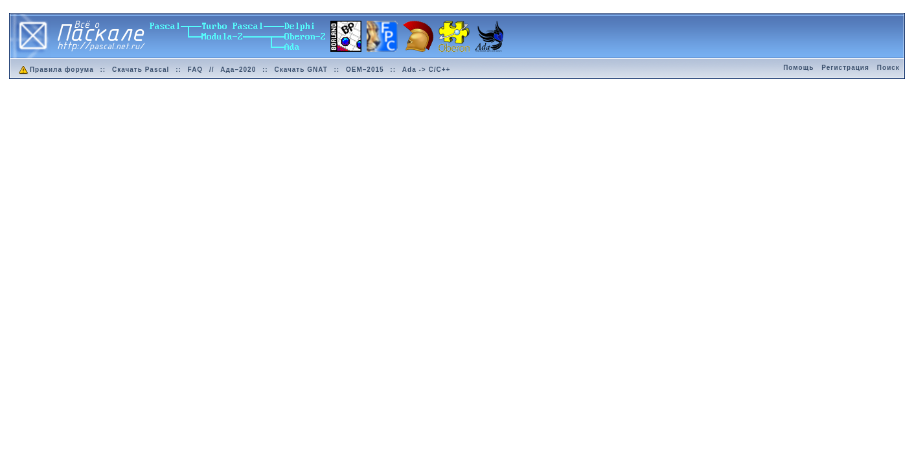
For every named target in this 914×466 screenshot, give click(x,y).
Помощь (798, 67)
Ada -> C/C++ (426, 69)
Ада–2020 (238, 69)
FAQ (195, 69)
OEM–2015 (365, 69)
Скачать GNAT (300, 69)
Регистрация (845, 67)
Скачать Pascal (140, 69)
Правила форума (55, 69)
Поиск (888, 67)
